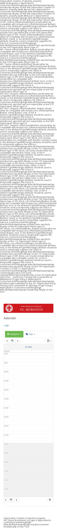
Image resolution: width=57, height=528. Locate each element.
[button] (50, 499)
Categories (14, 334)
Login (6, 325)
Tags (30, 334)
